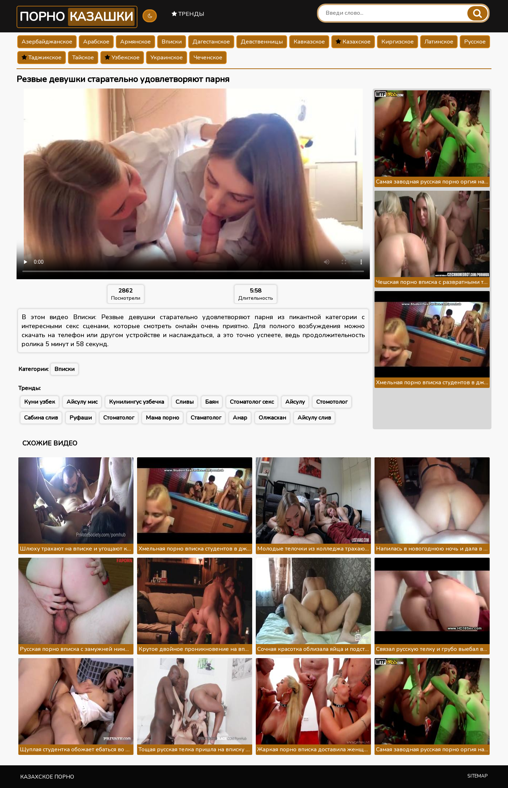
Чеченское (208, 58)
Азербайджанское (47, 42)
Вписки (172, 42)
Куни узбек (39, 402)
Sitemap (477, 776)
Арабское (96, 42)
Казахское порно (47, 776)
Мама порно (162, 418)
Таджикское (42, 58)
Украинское (166, 58)
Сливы (185, 402)
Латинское (439, 42)
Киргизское (397, 42)
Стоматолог (118, 418)
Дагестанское (211, 42)
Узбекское (122, 58)
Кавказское (309, 42)
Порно (77, 17)
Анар (240, 418)
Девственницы (262, 42)
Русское (475, 42)
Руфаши (80, 418)
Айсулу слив (314, 418)
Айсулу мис (82, 402)
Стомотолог (332, 402)
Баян (211, 402)
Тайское (83, 58)
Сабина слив (41, 418)
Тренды (188, 14)
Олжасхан (272, 418)
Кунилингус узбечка (136, 402)
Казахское (353, 42)
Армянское (135, 42)
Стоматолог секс (252, 402)
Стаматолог (206, 418)
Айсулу (295, 402)
